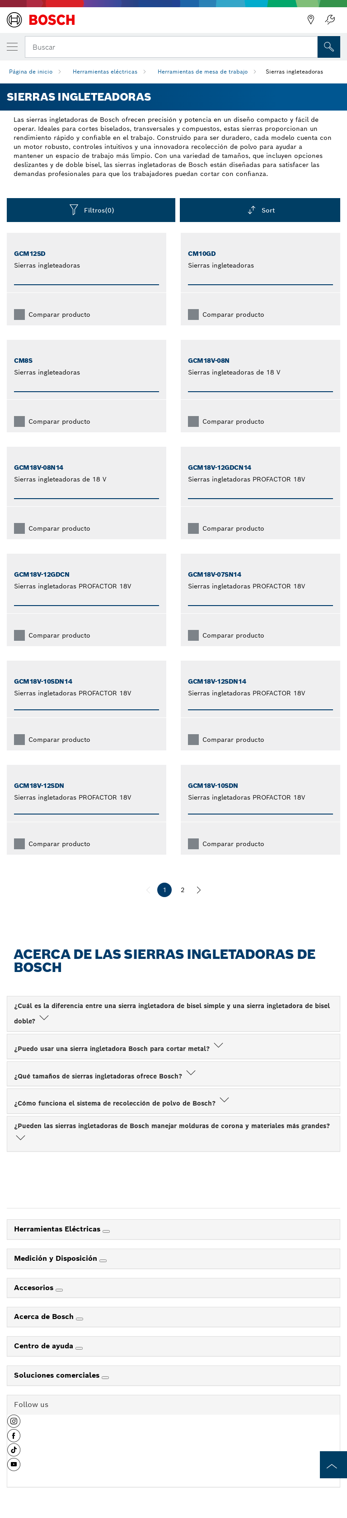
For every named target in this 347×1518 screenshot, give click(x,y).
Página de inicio (30, 71)
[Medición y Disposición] (103, 1260)
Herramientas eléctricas (105, 71)
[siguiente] (199, 890)
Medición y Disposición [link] (56, 1258)
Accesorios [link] (35, 1287)
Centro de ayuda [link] (44, 1346)
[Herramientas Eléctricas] (106, 1231)
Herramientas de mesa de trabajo (203, 71)
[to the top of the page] (333, 1464)
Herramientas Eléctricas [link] (58, 1229)
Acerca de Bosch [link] (45, 1316)
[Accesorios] (59, 1290)
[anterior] (148, 890)
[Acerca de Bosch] (79, 1319)
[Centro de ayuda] (79, 1348)
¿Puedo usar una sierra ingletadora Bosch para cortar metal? (119, 1049)
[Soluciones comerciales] (105, 1377)
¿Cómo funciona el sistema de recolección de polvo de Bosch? (122, 1103)
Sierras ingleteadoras (294, 71)
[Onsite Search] (329, 47)
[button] (13, 1425)
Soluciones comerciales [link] (58, 1375)
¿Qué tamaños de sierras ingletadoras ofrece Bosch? (105, 1076)
